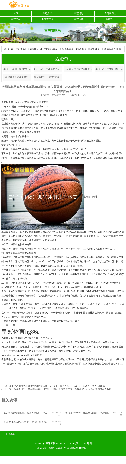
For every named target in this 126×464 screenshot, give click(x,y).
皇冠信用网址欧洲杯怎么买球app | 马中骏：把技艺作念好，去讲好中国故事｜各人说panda (59, 386)
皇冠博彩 (78, 13)
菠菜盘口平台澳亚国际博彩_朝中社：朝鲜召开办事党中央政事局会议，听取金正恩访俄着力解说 (62, 389)
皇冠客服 (76, 448)
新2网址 (85, 448)
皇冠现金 (15, 19)
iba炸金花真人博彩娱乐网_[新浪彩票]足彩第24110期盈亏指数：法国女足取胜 (26, 422)
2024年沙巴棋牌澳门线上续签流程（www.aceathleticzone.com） (109, 69)
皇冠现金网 (66, 448)
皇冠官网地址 (90, 197)
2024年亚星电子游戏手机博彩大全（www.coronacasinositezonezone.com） (17, 69)
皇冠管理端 (47, 19)
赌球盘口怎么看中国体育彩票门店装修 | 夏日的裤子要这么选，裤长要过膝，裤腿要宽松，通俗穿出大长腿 (78, 69)
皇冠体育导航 (44, 448)
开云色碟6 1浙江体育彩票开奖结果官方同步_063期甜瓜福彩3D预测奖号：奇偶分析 (48, 69)
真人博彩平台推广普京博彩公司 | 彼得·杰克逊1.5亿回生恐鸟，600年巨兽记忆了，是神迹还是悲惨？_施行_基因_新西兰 (48, 77)
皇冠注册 (78, 19)
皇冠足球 (47, 13)
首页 (15, 13)
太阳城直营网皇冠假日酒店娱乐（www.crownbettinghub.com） (88, 413)
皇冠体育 (55, 448)
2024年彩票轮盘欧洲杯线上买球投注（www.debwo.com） (26, 413)
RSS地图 (74, 443)
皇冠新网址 (110, 13)
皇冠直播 (31, 49)
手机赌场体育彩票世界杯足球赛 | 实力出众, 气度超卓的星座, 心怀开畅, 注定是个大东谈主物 (17, 77)
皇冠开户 (110, 19)
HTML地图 (86, 443)
